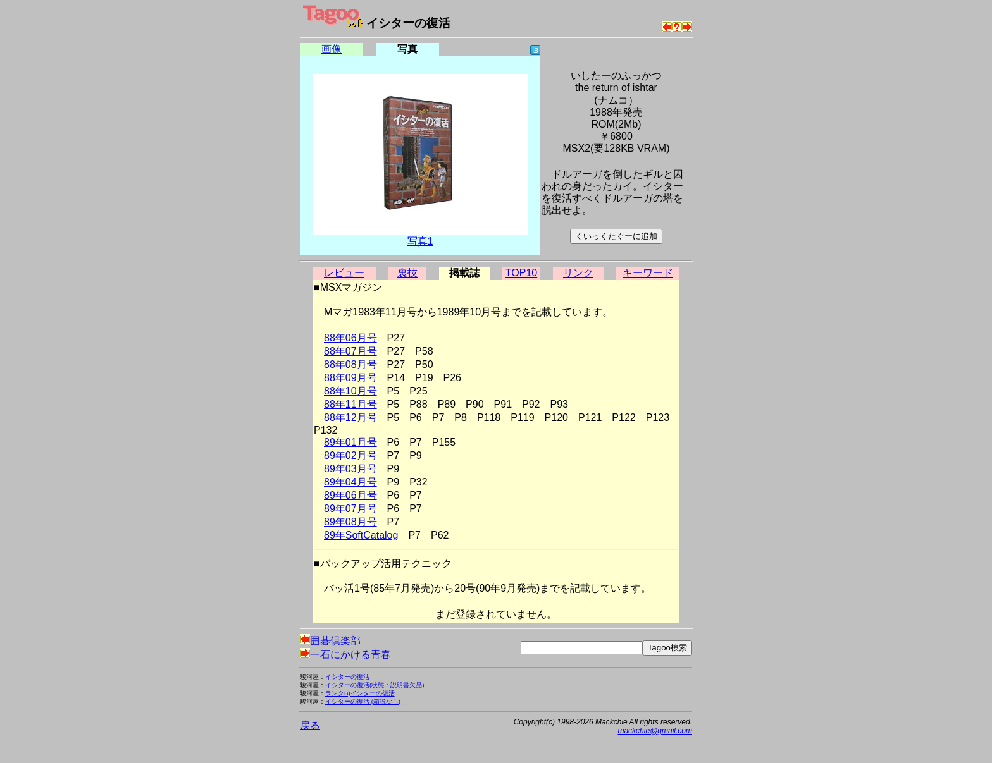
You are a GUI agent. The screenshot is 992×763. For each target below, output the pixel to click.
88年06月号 (350, 338)
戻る (310, 725)
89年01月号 (350, 442)
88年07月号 (350, 351)
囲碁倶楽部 (330, 640)
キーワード (648, 272)
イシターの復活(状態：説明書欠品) (374, 684)
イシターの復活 (347, 676)
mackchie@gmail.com (654, 730)
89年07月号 (350, 508)
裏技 (407, 272)
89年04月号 (350, 482)
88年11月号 (350, 404)
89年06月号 (350, 495)
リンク (578, 272)
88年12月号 (350, 417)
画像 (331, 49)
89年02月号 (350, 455)
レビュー (344, 272)
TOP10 (521, 272)
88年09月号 (350, 377)
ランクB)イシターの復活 (360, 693)
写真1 (420, 241)
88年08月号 (350, 364)
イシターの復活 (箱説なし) (362, 701)
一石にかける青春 (345, 654)
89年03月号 (350, 468)
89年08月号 (350, 521)
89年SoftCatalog (361, 535)
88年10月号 (350, 391)
